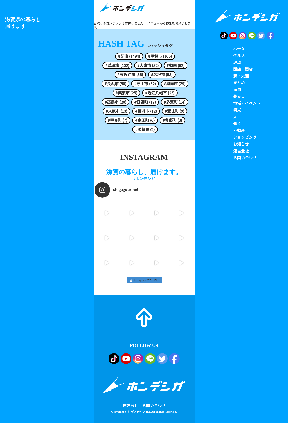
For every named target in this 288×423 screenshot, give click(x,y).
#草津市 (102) (117, 65)
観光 (237, 109)
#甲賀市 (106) (160, 56)
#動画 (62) (176, 65)
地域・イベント (246, 103)
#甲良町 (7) (117, 120)
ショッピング (244, 137)
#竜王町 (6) (145, 120)
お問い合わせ (153, 405)
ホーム (239, 48)
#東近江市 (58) (130, 74)
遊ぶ (237, 62)
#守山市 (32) (145, 83)
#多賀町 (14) (175, 101)
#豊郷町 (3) (172, 120)
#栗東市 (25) (126, 92)
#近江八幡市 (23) (160, 92)
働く (237, 123)
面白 (237, 89)
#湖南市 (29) (175, 83)
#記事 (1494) (129, 56)
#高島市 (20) (115, 101)
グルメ (239, 55)
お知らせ (241, 144)
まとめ (239, 82)
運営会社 (130, 405)
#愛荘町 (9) (174, 111)
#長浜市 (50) (115, 83)
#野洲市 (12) (146, 111)
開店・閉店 (243, 69)
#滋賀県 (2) (145, 129)
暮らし (239, 96)
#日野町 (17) (145, 101)
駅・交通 (241, 75)
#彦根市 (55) (162, 74)
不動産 (239, 130)
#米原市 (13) (116, 111)
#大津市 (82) (148, 65)
